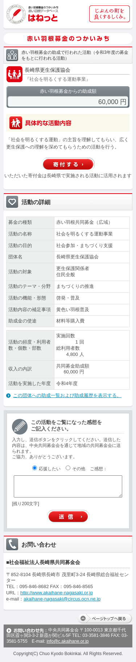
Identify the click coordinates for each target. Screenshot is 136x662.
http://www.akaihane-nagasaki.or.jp (56, 592)
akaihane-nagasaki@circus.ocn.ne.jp (62, 599)
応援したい (46, 468)
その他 (75, 468)
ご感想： (98, 468)
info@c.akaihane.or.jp (67, 641)
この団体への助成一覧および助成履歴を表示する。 (67, 395)
